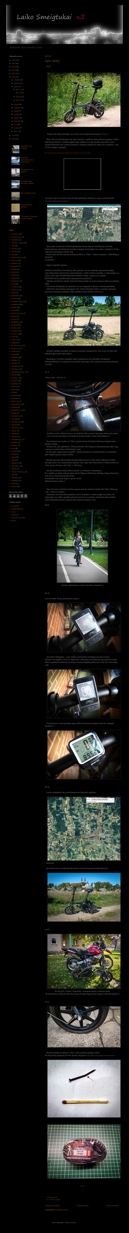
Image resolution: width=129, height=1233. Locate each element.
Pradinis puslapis (83, 1206)
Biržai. (13, 272)
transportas (15, 463)
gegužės (17, 118)
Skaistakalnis (16, 422)
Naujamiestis (15, 366)
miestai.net (15, 515)
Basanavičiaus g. (17, 257)
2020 (14, 135)
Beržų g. (14, 269)
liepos (16, 111)
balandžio (17, 121)
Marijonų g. (15, 348)
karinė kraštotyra (17, 313)
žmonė (13, 483)
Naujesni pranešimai (52, 1206)
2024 (14, 67)
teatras (13, 457)
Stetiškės (14, 442)
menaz (13, 354)
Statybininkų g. (16, 439)
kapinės (14, 307)
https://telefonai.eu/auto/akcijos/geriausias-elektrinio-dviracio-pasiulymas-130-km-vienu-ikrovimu (67, 153)
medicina (14, 351)
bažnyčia (14, 260)
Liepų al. (14, 340)
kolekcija (14, 325)
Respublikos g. (16, 410)
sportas (13, 433)
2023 (14, 70)
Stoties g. (14, 445)
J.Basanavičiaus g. (17, 301)
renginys (14, 407)
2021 (14, 77)
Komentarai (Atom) (61, 1210)
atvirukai (14, 249)
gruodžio (17, 80)
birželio (17, 114)
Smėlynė (14, 425)
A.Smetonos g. (16, 237)
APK (13, 246)
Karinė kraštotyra (17, 509)
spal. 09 (19, 97)
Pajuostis (14, 381)
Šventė (13, 454)
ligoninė (14, 343)
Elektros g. (15, 290)
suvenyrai (14, 451)
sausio (16, 131)
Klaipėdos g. (15, 322)
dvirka (53, 1199)
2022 (14, 73)
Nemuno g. (15, 369)
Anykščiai (14, 240)
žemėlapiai (15, 480)
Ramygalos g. (16, 404)
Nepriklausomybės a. (18, 372)
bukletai (14, 278)
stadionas (14, 436)
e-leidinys (14, 287)
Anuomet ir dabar (17, 243)
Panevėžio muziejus (18, 518)
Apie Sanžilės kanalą (28, 193)
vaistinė (14, 469)
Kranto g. (14, 328)
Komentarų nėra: (52, 1197)
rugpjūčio (17, 108)
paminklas (15, 384)
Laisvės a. (14, 334)
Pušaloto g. (15, 401)
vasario (16, 128)
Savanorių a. (15, 416)
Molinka (14, 360)
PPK (13, 392)
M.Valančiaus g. (17, 345)
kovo (16, 124)
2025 (14, 63)
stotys (13, 448)
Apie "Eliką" (52, 61)
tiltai (13, 460)
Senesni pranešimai (112, 1206)
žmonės (14, 486)
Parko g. (14, 386)
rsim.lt (13, 520)
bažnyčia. (14, 263)
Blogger (73, 1222)
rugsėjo (16, 104)
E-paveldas (15, 506)
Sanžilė (13, 413)
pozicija (14, 389)
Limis (13, 512)
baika (13, 254)
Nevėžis (14, 375)
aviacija (14, 251)
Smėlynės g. (15, 428)
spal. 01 (19, 100)
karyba (13, 310)
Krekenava (15, 331)
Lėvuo (13, 337)
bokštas (14, 275)
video (13, 475)
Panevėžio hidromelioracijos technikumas (27, 160)
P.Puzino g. (15, 378)
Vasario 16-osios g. (18, 472)
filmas (13, 293)
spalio (16, 86)
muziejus (14, 363)
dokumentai (15, 281)
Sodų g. (14, 431)
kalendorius (15, 304)
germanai (14, 298)
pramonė (14, 395)
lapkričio (17, 83)
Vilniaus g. (15, 478)
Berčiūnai (14, 266)
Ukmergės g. (15, 466)
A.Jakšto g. (15, 234)
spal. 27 (19, 89)
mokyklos (14, 357)
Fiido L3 (105, 134)
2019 (14, 139)
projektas (14, 398)
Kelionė (57, 1199)
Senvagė (14, 419)
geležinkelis (15, 296)
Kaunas (14, 316)
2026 (14, 60)
